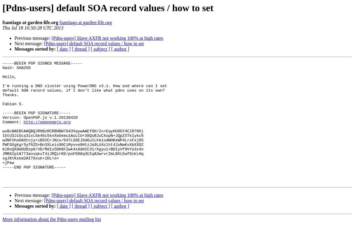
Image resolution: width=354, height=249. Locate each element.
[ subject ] (100, 49)
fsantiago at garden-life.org (85, 22)
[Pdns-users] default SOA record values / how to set (94, 43)
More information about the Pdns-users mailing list (51, 243)
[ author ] (120, 49)
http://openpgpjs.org (47, 134)
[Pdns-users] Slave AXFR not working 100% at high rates (107, 38)
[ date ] (64, 49)
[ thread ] (81, 49)
